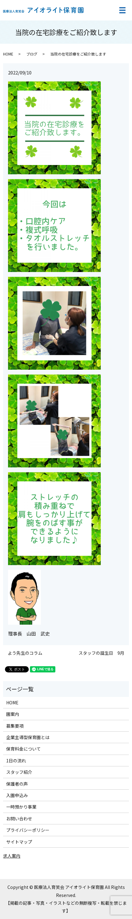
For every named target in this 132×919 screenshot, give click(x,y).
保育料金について (23, 749)
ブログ (31, 53)
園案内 (12, 714)
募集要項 (14, 726)
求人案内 (11, 856)
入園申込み (17, 795)
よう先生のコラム (25, 653)
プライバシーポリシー (27, 830)
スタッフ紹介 (19, 772)
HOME (8, 53)
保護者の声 (17, 784)
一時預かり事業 (21, 807)
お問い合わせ (19, 818)
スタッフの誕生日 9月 (101, 653)
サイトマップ (19, 842)
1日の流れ (16, 760)
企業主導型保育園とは (27, 737)
